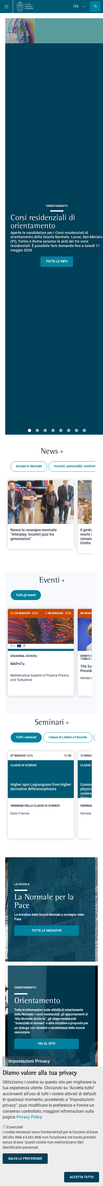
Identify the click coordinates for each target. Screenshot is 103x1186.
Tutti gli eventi (26, 595)
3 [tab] (45, 430)
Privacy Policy (29, 1117)
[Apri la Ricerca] (95, 6)
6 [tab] (68, 430)
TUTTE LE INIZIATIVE (47, 928)
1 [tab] (29, 430)
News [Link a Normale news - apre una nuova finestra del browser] (52, 452)
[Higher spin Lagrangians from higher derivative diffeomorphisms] (41, 791)
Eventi (51, 580)
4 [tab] (53, 430)
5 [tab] (60, 430)
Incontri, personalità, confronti (75, 466)
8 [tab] (84, 430)
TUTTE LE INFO (57, 261)
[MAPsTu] (41, 648)
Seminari (51, 720)
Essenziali (15, 1127)
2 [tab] (37, 430)
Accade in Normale (29, 466)
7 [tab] (76, 430)
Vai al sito (46, 1041)
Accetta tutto (82, 1177)
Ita (75, 6)
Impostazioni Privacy (29, 1061)
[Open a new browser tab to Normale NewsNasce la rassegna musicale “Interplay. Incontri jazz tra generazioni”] (41, 514)
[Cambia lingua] (82, 6)
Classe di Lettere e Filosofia (68, 735)
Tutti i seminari (26, 735)
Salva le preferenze (25, 1158)
